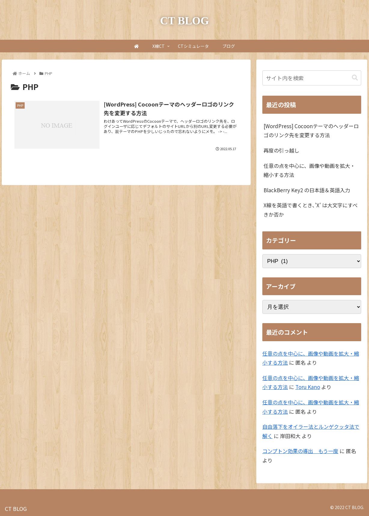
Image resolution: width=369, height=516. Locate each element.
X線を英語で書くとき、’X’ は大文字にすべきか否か (311, 209)
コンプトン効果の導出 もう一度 (300, 451)
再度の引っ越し (281, 150)
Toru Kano (307, 387)
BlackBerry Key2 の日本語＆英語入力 (307, 190)
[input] (311, 77)
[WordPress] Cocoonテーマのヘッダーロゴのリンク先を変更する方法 (311, 130)
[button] (354, 77)
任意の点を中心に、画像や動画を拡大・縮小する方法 (309, 170)
